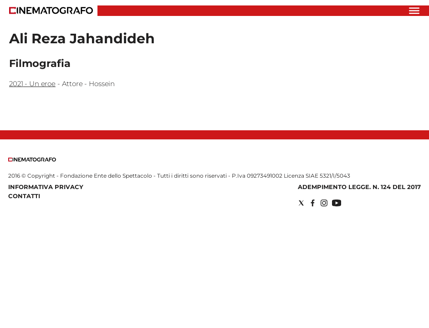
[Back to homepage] (32, 159)
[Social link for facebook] (312, 203)
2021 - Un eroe (32, 83)
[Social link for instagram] (324, 203)
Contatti (24, 196)
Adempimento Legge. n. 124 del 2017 (359, 186)
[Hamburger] (414, 10)
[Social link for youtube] (336, 203)
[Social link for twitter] (301, 203)
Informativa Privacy (45, 186)
